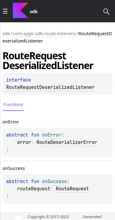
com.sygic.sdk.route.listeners (44, 33)
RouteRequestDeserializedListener (50, 87)
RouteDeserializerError (66, 142)
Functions (13, 104)
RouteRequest (72, 189)
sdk (6, 33)
